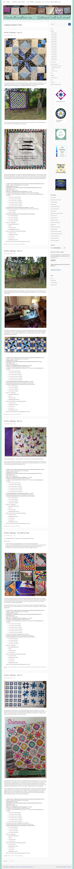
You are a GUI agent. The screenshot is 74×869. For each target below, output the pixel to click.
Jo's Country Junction (55, 208)
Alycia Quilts (53, 197)
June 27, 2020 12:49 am (8, 253)
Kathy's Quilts (53, 211)
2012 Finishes (54, 52)
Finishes (9, 1)
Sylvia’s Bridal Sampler (55, 67)
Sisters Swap (18, 414)
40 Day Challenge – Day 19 (13, 675)
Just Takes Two (54, 70)
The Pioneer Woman (55, 238)
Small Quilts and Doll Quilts (56, 231)
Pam (15, 35)
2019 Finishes (54, 41)
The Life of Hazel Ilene (55, 235)
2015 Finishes (54, 47)
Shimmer (21, 855)
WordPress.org (53, 284)
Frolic (15, 244)
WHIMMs (32, 1)
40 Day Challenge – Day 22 (13, 421)
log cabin (17, 244)
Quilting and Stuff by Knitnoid (16, 866)
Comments (54, 282)
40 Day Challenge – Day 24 (13, 32)
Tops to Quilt (14, 1)
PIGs (28, 1)
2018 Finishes (54, 42)
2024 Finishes (54, 32)
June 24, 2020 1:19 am (8, 535)
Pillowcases (18, 526)
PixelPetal (64, 866)
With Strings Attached (55, 240)
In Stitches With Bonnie (55, 206)
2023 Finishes (54, 34)
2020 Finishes (54, 39)
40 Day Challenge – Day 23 (13, 251)
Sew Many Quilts (54, 229)
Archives (52, 247)
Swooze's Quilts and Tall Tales (56, 233)
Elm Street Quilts (54, 202)
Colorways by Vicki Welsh (56, 199)
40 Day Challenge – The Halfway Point (16, 533)
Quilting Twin (53, 224)
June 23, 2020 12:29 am (8, 677)
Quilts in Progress (22, 1)
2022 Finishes (54, 36)
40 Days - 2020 (10, 244)
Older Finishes (54, 59)
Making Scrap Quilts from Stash (57, 213)
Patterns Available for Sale (55, 1)
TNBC (52, 69)
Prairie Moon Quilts (54, 220)
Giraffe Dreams (54, 204)
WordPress (69, 866)
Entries (53, 280)
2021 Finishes (54, 37)
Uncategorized (22, 244)
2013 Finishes (54, 51)
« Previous (5, 861)
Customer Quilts (38, 1)
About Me (47, 1)
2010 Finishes (54, 56)
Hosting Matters (30, 866)
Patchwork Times (54, 217)
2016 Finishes (54, 46)
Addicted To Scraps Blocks (56, 65)
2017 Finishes (54, 44)
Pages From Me (54, 215)
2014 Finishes (54, 49)
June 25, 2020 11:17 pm (8, 423)
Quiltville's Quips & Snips (55, 226)
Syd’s (43, 1)
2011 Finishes (54, 54)
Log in (52, 278)
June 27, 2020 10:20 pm (8, 35)
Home (4, 1)
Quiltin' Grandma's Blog (55, 222)
